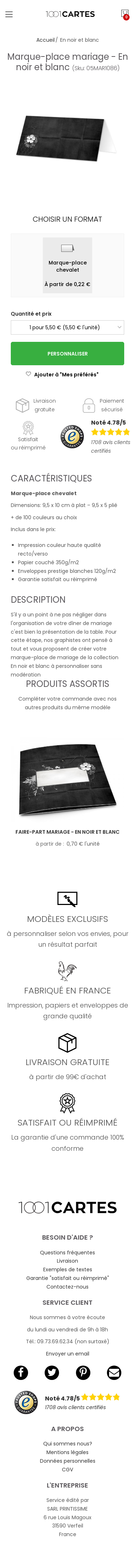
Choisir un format (67, 219)
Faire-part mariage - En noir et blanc (67, 832)
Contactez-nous (67, 1286)
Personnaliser (68, 353)
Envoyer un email (67, 1353)
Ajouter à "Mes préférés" (62, 374)
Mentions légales (67, 1452)
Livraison (67, 1260)
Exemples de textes (67, 1269)
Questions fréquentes (67, 1252)
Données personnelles (67, 1461)
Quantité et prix (31, 313)
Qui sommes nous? (67, 1443)
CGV (67, 1469)
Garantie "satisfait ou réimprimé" (67, 1278)
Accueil (45, 40)
